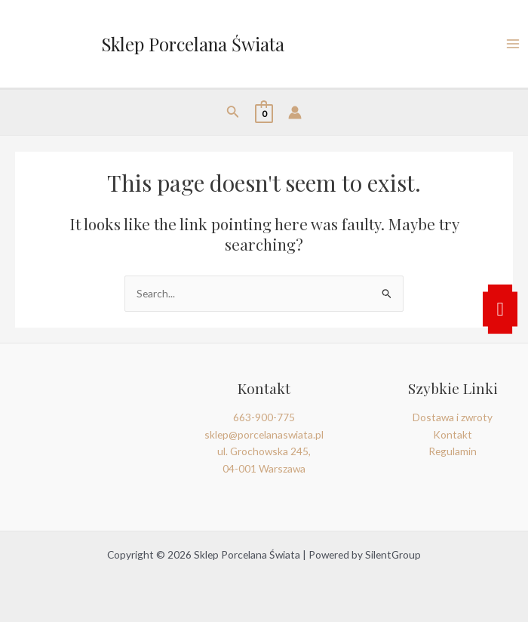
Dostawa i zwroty (453, 417)
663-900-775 (264, 417)
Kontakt (452, 434)
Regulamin (452, 451)
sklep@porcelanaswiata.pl (264, 434)
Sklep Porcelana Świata (192, 44)
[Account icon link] (295, 112)
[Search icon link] (233, 112)
